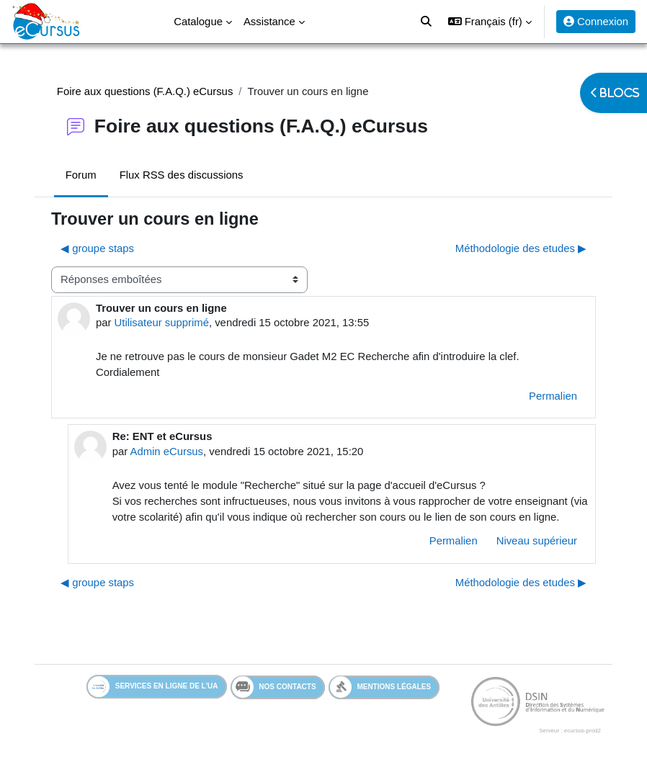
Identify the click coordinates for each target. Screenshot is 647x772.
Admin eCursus (166, 451)
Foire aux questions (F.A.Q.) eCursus (145, 91)
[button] (490, 21)
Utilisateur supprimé (162, 322)
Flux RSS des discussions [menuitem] (182, 175)
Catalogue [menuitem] (198, 21)
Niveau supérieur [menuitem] (536, 541)
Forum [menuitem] (81, 175)
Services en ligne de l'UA (153, 686)
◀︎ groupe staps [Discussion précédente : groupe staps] (97, 248)
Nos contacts (274, 687)
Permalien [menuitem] (553, 396)
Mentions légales (381, 686)
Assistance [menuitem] (269, 21)
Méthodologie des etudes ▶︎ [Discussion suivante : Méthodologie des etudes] (520, 248)
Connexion (595, 21)
